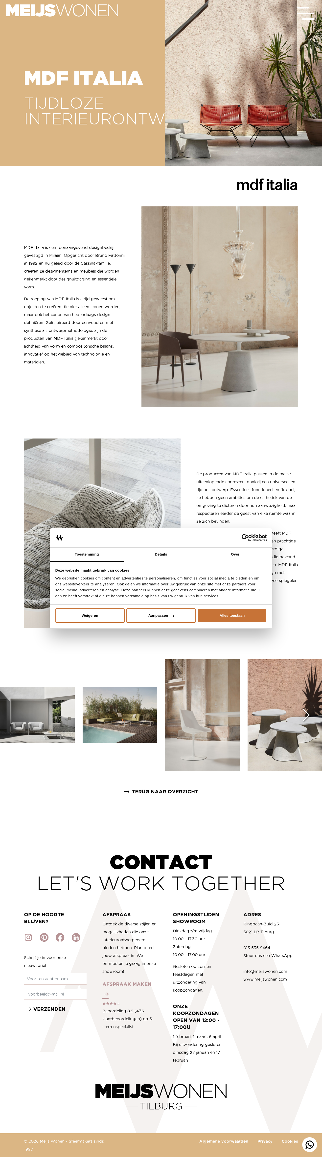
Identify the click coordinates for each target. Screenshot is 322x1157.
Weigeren (90, 615)
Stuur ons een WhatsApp (268, 955)
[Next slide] (306, 715)
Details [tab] (161, 554)
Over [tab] (235, 554)
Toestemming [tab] (87, 554)
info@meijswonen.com (265, 971)
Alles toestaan (232, 615)
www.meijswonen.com (265, 979)
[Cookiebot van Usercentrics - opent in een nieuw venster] (245, 538)
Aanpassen (161, 615)
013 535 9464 (256, 947)
